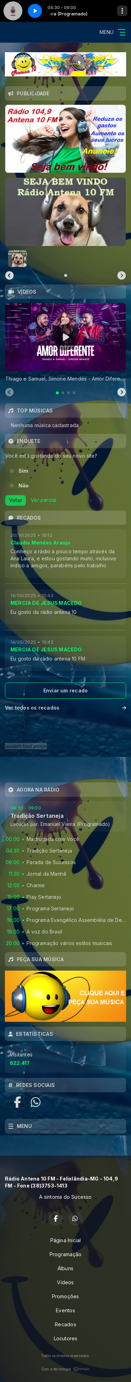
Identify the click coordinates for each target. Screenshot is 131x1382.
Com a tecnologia (65, 1369)
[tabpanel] (65, 342)
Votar (15, 500)
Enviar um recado (65, 690)
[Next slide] (121, 275)
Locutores (66, 1338)
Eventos (65, 1310)
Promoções (65, 1296)
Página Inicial (65, 1240)
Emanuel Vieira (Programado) (75, 824)
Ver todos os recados (65, 708)
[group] (65, 212)
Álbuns (65, 1268)
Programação (65, 1254)
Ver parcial (43, 500)
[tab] (57, 392)
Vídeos (65, 1282)
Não (24, 485)
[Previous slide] (9, 275)
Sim (24, 471)
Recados (65, 1324)
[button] (17, 258)
